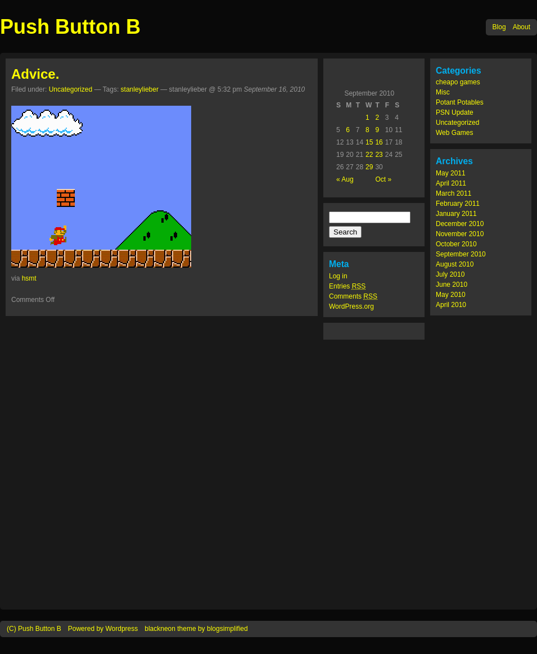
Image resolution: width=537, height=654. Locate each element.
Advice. (35, 74)
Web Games (454, 133)
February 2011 (458, 204)
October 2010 (456, 244)
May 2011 (451, 173)
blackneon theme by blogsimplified (196, 629)
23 (378, 155)
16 (378, 142)
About (521, 27)
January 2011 (456, 214)
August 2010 (454, 264)
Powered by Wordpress (103, 629)
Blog (499, 27)
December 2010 (460, 224)
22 (369, 155)
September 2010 (461, 254)
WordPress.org (351, 306)
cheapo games (458, 82)
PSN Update (454, 112)
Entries (347, 286)
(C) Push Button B (34, 629)
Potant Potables (460, 102)
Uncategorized (457, 123)
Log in (338, 276)
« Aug (345, 179)
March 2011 (453, 193)
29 (369, 167)
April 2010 (451, 305)
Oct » (383, 179)
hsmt (29, 278)
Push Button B (70, 26)
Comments (353, 296)
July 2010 (450, 274)
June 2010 (451, 284)
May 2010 (451, 295)
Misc (443, 92)
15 (369, 142)
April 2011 (451, 183)
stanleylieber (140, 89)
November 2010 (460, 234)
